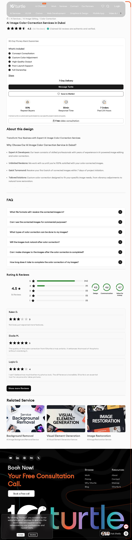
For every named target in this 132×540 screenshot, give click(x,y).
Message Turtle (66, 87)
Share (11, 75)
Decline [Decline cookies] (33, 535)
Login (117, 6)
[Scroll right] (120, 13)
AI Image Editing (30, 18)
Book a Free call (21, 493)
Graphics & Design (79, 13)
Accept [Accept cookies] (20, 535)
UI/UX (28, 13)
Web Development (56, 13)
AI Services (15, 13)
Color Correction (48, 18)
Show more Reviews (18, 388)
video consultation (66, 120)
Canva (39, 13)
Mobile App (98, 13)
